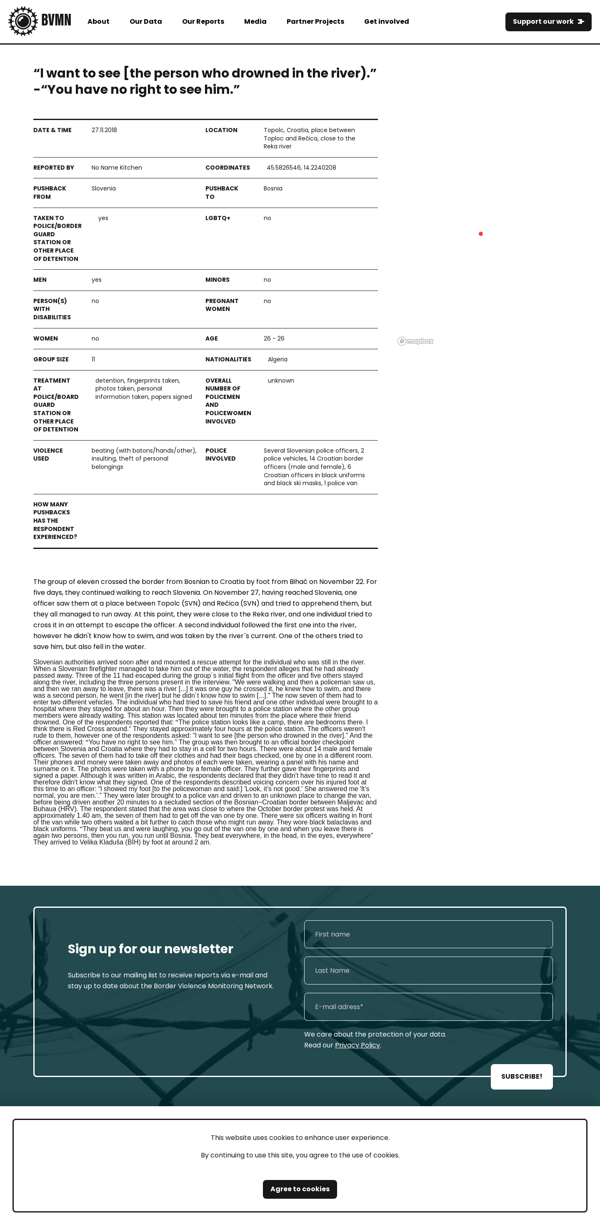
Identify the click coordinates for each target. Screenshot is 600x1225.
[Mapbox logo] (415, 341)
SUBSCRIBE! (521, 1076)
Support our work (543, 21)
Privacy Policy (357, 1045)
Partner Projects (315, 21)
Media (255, 21)
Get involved (386, 21)
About (99, 21)
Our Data (146, 21)
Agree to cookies (300, 1189)
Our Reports (203, 21)
